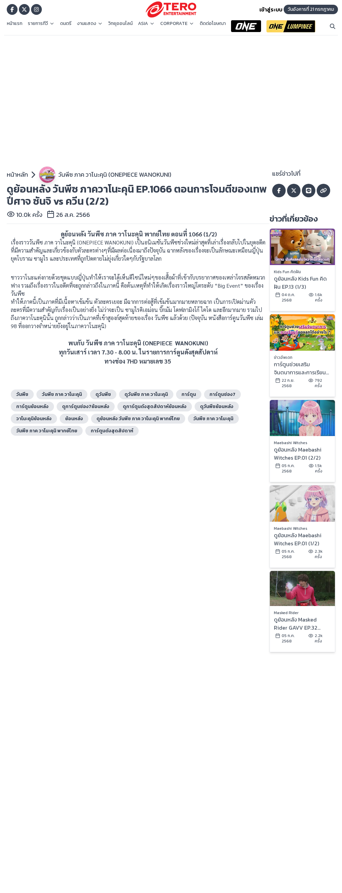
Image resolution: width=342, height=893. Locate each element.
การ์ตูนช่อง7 (222, 394)
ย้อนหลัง (74, 418)
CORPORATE (177, 23)
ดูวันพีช (103, 394)
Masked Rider (286, 612)
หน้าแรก (14, 23)
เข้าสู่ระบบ (270, 9)
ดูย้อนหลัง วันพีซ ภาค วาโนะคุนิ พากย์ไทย (138, 418)
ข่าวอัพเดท (283, 357)
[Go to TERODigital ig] (36, 9)
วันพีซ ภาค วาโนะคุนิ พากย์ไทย (46, 430)
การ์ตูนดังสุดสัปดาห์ (112, 430)
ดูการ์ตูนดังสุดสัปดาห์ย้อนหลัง (155, 406)
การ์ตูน (188, 394)
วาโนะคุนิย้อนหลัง (34, 418)
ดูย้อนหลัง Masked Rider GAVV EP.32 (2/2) (295, 623)
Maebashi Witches (290, 442)
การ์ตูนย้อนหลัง (32, 406)
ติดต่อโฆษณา (213, 23)
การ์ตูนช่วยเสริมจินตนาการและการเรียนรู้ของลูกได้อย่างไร (301, 368)
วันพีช (22, 394)
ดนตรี (66, 23)
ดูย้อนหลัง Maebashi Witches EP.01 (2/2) (297, 453)
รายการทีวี (41, 23)
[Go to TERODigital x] (24, 9)
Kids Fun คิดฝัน (287, 272)
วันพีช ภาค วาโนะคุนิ (62, 394)
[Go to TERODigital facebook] (12, 9)
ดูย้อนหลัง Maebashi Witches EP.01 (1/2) (297, 539)
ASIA (146, 23)
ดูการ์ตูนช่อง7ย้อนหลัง (85, 406)
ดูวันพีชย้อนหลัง (216, 406)
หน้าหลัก (17, 174)
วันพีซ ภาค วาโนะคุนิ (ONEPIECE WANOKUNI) (114, 174)
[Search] (332, 26)
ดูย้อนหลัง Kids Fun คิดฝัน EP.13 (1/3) (300, 283)
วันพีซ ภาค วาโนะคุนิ (213, 418)
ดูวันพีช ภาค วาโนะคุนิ (146, 394)
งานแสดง (90, 23)
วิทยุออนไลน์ (120, 23)
